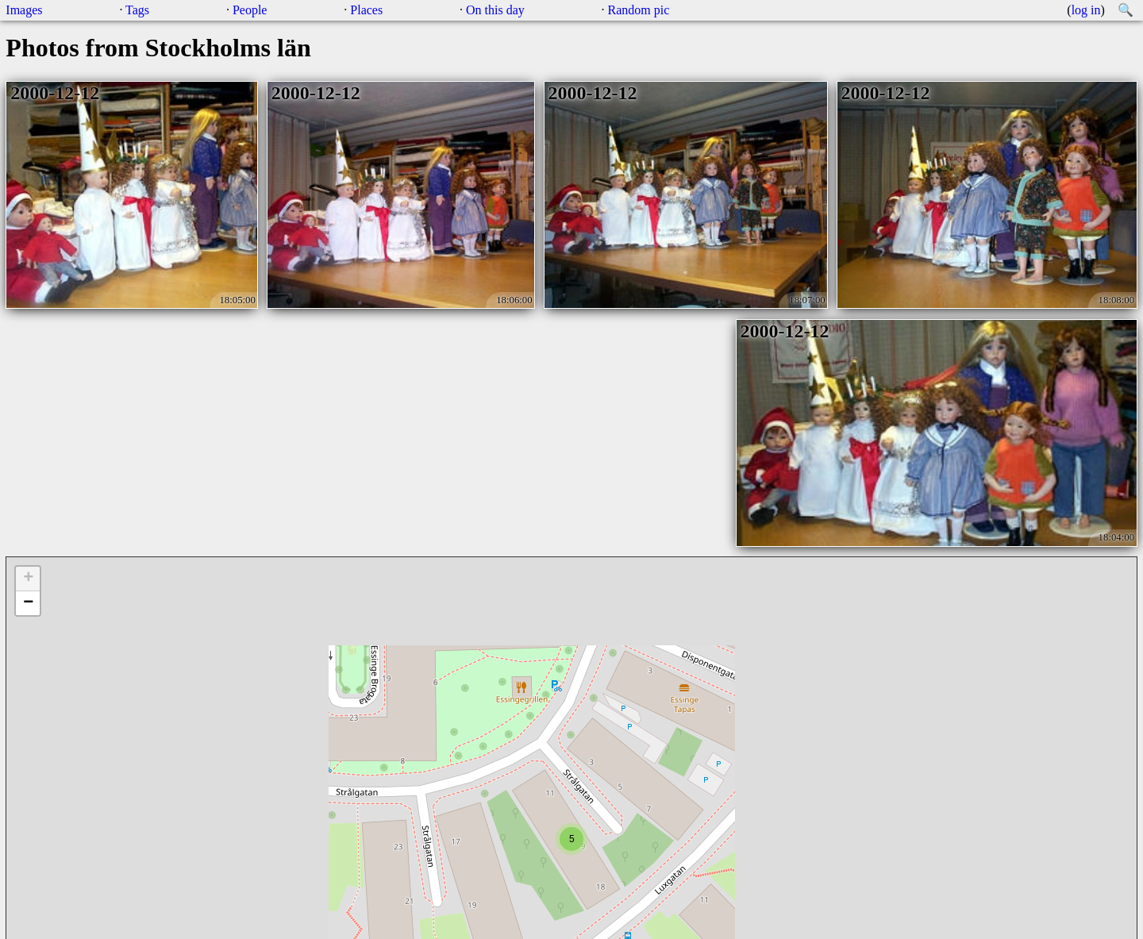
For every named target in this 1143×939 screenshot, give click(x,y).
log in (1086, 10)
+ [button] (28, 579)
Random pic (639, 10)
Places (366, 10)
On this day (495, 10)
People (250, 10)
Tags (137, 10)
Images (24, 10)
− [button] (28, 603)
